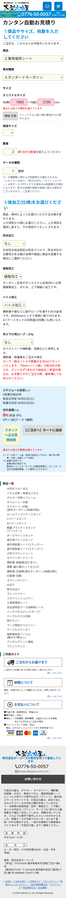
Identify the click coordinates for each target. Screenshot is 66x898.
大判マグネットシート (20, 553)
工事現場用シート (17, 602)
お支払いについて (23, 705)
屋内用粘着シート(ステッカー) (25, 549)
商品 (5, 50)
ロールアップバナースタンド (24, 514)
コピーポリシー (50, 881)
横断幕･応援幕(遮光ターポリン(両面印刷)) (32, 571)
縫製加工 (8, 268)
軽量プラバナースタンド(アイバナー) (21, 529)
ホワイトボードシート (20, 558)
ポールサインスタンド (20, 535)
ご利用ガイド (34, 881)
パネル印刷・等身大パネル (23, 493)
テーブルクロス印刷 (18, 616)
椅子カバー (13, 620)
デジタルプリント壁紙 (20, 641)
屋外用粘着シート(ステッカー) (25, 544)
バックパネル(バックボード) (23, 611)
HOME (8, 881)
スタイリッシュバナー (20, 598)
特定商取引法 (29, 888)
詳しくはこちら (54, 673)
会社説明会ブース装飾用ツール (25, 607)
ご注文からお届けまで (27, 662)
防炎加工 (8, 235)
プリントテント (16, 646)
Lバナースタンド (17, 518)
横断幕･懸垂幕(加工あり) (21, 562)
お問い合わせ (32, 779)
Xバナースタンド (17, 523)
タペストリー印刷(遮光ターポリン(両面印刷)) (23, 508)
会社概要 (42, 888)
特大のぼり (13, 589)
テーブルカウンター (18, 629)
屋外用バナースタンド (20, 540)
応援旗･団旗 (14, 575)
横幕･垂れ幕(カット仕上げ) (23, 567)
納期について (20, 683)
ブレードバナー (16, 593)
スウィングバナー (17, 580)
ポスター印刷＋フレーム (21, 497)
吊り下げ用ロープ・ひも (18, 334)
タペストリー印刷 (17, 502)
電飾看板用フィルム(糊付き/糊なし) (18, 636)
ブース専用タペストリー (21, 625)
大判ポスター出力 (17, 488)
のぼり (11, 584)
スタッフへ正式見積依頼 (11, 435)
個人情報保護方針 (39, 884)
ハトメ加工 (10, 297)
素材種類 (8, 69)
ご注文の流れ (19, 881)
